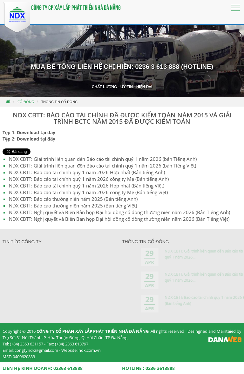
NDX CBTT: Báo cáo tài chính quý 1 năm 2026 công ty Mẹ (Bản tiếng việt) (88, 192)
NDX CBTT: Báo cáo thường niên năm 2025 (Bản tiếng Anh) (73, 199)
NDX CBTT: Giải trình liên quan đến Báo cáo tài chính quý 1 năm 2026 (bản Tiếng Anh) (103, 159)
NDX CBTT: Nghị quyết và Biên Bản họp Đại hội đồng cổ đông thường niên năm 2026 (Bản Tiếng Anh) (119, 212)
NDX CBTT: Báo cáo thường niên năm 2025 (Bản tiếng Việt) (73, 205)
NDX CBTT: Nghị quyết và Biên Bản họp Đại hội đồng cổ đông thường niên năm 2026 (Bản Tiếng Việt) (119, 219)
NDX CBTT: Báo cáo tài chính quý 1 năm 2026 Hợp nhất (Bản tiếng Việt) (86, 185)
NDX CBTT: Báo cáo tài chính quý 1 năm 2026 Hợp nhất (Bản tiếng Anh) (87, 172)
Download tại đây (36, 132)
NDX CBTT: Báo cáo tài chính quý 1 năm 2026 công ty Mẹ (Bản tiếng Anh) (89, 179)
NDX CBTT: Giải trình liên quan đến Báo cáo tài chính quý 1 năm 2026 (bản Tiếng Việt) (102, 165)
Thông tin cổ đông (59, 101)
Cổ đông (25, 101)
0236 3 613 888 (157, 66)
